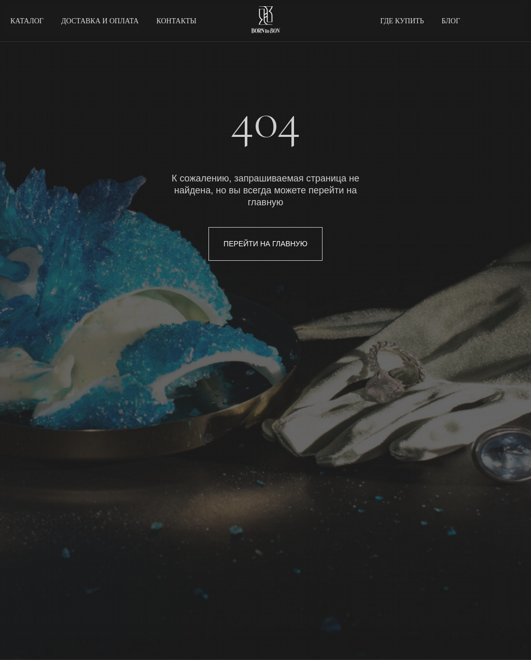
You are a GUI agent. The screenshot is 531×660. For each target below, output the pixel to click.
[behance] (510, 21)
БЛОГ (451, 21)
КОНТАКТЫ (176, 21)
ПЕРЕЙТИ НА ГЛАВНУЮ (265, 244)
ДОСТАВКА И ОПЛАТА (100, 21)
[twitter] (487, 21)
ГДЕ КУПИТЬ (402, 21)
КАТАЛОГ (27, 21)
